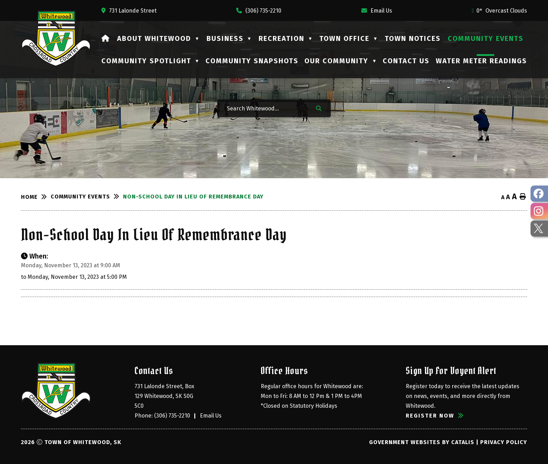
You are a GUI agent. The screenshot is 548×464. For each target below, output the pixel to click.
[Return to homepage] (36, 197)
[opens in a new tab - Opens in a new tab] (539, 194)
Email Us (211, 415)
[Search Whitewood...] (266, 108)
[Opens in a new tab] (129, 10)
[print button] (523, 197)
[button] (319, 108)
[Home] (105, 38)
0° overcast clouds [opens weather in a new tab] (501, 10)
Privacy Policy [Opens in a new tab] (503, 442)
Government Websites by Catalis (421, 442)
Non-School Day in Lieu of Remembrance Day (193, 196)
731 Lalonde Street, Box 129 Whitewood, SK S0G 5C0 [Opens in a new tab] (165, 396)
